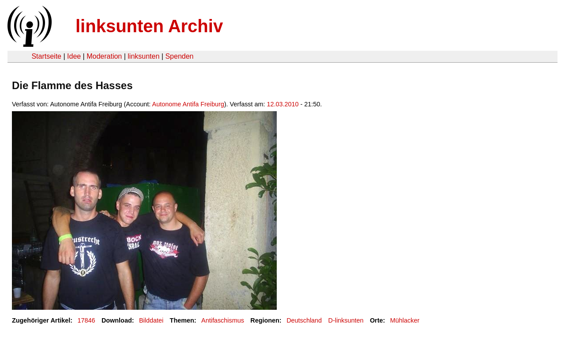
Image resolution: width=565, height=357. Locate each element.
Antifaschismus (222, 320)
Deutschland (304, 320)
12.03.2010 (283, 104)
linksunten (143, 56)
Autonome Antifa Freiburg (188, 104)
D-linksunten (346, 320)
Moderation (104, 56)
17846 (86, 320)
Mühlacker (404, 320)
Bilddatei (151, 320)
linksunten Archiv (149, 26)
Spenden (179, 56)
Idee (74, 56)
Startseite (46, 56)
